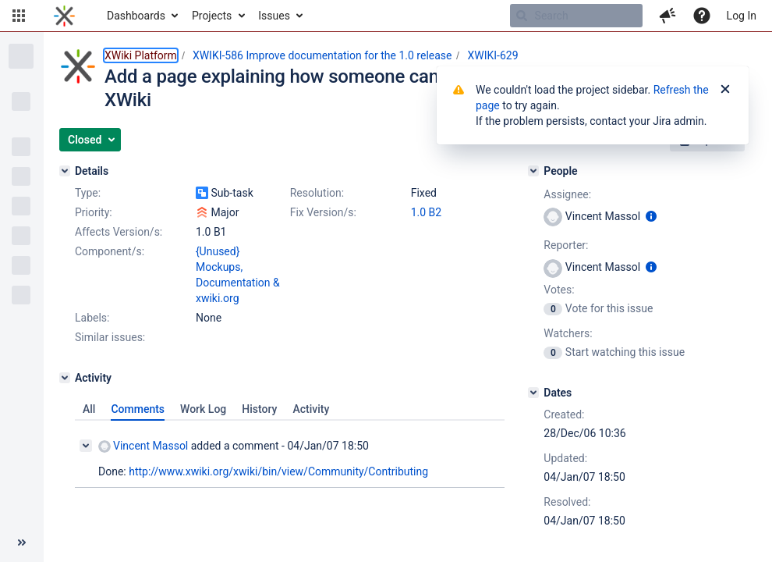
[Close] (725, 90)
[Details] (64, 170)
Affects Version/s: (118, 232)
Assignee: (567, 194)
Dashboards (136, 15)
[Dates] (533, 392)
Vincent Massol (143, 446)
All (89, 409)
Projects (212, 15)
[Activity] (64, 377)
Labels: (92, 317)
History (259, 409)
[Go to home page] (64, 15)
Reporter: (566, 245)
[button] (19, 15)
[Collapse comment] (86, 445)
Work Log (203, 409)
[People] (533, 170)
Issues (274, 15)
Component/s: (109, 251)
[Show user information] (651, 216)
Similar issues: (110, 337)
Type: (88, 193)
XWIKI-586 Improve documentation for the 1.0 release (322, 55)
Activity (310, 409)
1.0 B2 (426, 212)
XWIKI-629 (492, 55)
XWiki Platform (140, 55)
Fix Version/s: (323, 212)
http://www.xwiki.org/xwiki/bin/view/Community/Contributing (278, 471)
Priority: (93, 212)
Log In (741, 15)
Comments (138, 409)
